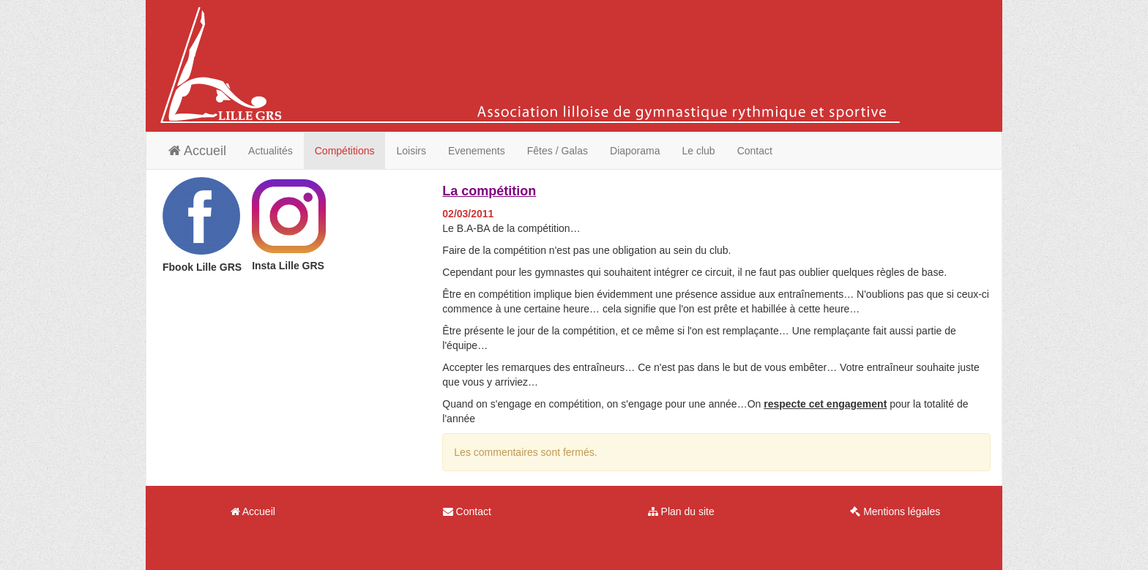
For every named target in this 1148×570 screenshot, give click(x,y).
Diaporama (635, 151)
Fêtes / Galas (557, 151)
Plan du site (681, 511)
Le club (698, 151)
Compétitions (345, 151)
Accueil (197, 150)
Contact (754, 151)
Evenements (476, 151)
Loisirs (410, 151)
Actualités (270, 151)
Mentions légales (895, 511)
